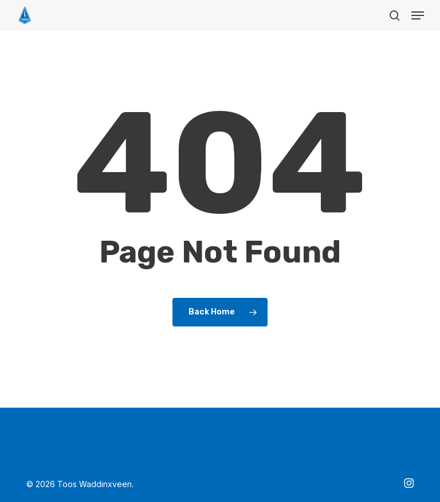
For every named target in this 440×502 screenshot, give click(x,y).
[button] (417, 15)
